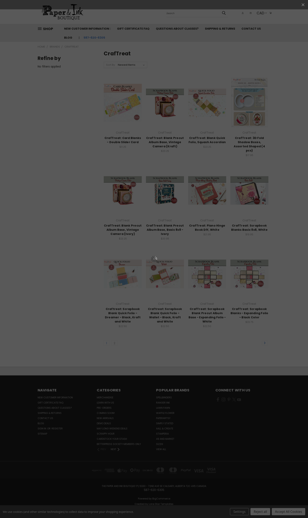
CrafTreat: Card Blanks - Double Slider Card (123, 140)
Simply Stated (164, 423)
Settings (239, 511)
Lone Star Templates (161, 504)
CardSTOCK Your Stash (112, 439)
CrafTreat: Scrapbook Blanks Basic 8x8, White (249, 228)
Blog (68, 38)
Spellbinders (164, 397)
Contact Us (251, 29)
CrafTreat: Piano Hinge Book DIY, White (207, 228)
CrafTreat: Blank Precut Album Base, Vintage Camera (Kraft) (165, 142)
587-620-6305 (94, 38)
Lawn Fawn (163, 408)
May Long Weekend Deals (112, 428)
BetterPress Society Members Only (119, 444)
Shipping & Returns (220, 29)
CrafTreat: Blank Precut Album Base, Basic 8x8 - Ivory (165, 230)
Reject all (260, 511)
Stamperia (162, 433)
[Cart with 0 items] (270, 13)
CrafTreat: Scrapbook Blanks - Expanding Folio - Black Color (249, 313)
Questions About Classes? (177, 29)
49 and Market (165, 439)
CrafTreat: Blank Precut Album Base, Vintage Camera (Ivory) (123, 230)
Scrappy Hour (105, 433)
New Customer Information (87, 29)
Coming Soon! (106, 413)
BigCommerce (161, 498)
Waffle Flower (165, 413)
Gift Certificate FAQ (133, 29)
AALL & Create (164, 428)
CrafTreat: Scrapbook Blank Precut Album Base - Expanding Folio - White (207, 315)
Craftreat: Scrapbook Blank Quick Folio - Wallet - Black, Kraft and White (165, 315)
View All (161, 449)
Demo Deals (104, 423)
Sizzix (159, 444)
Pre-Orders (104, 408)
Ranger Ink (163, 402)
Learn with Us (105, 402)
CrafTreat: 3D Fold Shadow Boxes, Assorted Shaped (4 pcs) (249, 144)
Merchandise (105, 397)
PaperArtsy (163, 418)
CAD (260, 13)
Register (57, 428)
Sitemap (42, 433)
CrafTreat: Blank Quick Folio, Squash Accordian (207, 140)
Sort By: (110, 65)
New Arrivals (105, 418)
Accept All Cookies (288, 511)
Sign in (42, 428)
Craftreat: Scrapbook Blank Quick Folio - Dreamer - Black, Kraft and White (123, 315)
